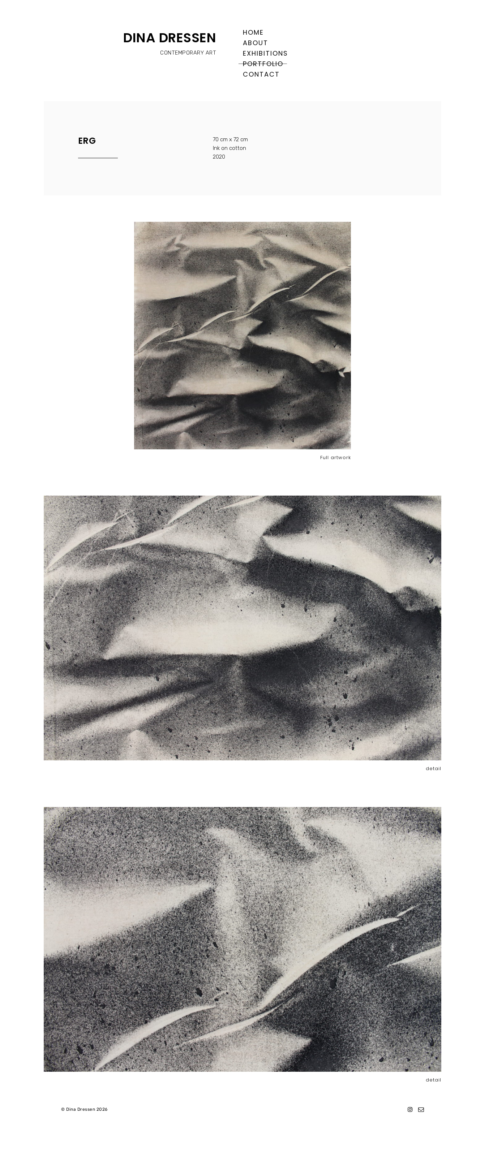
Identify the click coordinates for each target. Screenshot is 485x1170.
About (255, 42)
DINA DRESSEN (169, 38)
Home (253, 32)
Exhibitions (265, 53)
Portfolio (263, 63)
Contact (261, 74)
